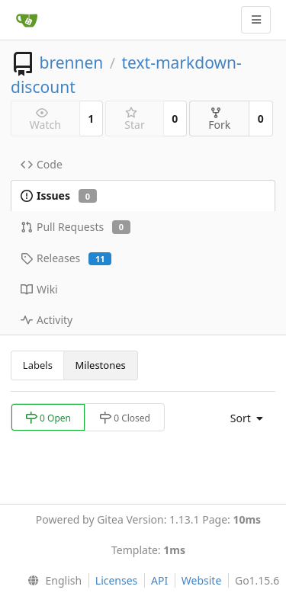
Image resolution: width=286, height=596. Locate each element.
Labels (38, 365)
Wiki (39, 289)
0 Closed (124, 418)
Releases (66, 258)
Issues (59, 195)
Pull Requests (75, 226)
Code (42, 164)
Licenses (116, 580)
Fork (219, 119)
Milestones (101, 365)
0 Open (48, 418)
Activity (46, 319)
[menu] (242, 418)
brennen (71, 62)
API (159, 580)
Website (202, 580)
